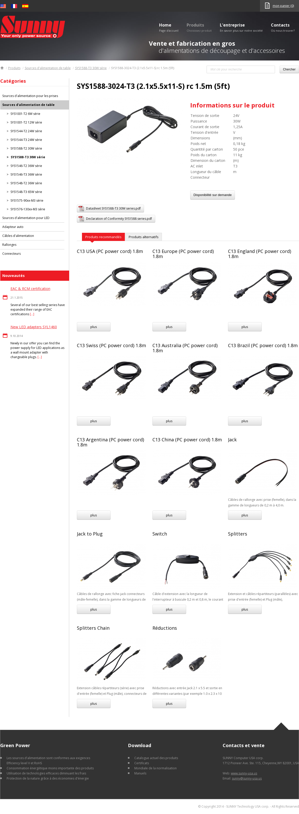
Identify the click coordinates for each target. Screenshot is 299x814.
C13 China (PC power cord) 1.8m (187, 439)
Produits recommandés (103, 237)
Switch (159, 534)
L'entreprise (241, 27)
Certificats (141, 763)
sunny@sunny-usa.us (247, 778)
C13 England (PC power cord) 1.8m (259, 253)
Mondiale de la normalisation (155, 768)
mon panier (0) (283, 6)
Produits (199, 27)
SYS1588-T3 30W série (91, 68)
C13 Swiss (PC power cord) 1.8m (111, 345)
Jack (232, 439)
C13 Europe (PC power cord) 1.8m (183, 253)
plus (93, 326)
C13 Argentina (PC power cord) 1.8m (110, 442)
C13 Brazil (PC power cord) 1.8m (263, 345)
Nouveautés (13, 275)
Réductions (164, 628)
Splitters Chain (93, 628)
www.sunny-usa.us (244, 773)
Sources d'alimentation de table (48, 68)
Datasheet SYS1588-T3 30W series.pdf (113, 208)
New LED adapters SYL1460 (33, 326)
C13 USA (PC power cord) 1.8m (110, 251)
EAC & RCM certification (30, 288)
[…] (32, 314)
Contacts (283, 27)
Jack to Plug (90, 534)
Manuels (140, 773)
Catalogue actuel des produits (156, 758)
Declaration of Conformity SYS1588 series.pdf (119, 218)
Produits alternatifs (144, 237)
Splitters (237, 534)
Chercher (289, 69)
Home (168, 27)
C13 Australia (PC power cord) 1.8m (185, 348)
